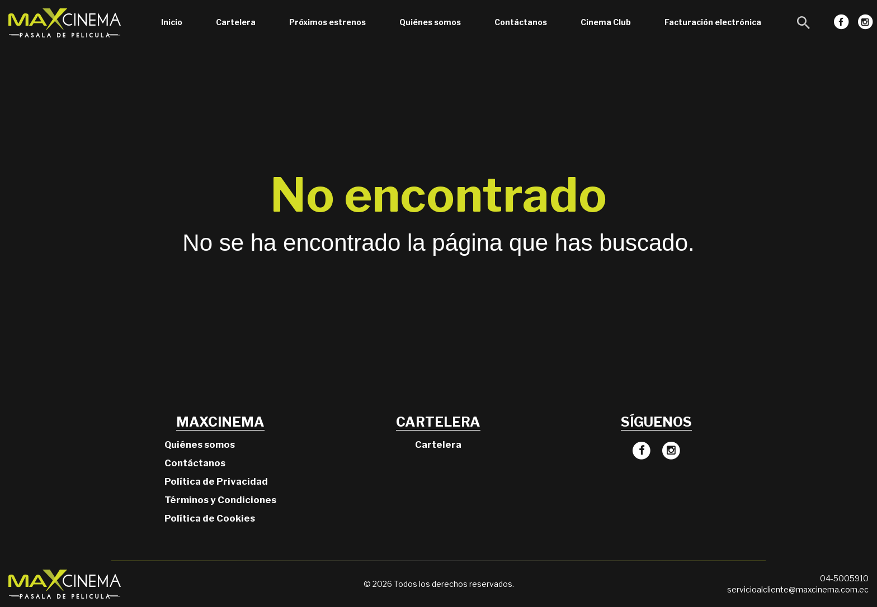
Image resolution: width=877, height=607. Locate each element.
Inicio (171, 22)
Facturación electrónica (712, 22)
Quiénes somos (430, 22)
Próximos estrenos (327, 22)
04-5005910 (844, 578)
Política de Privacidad (216, 481)
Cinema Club (606, 22)
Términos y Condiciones (220, 499)
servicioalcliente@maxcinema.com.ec (798, 589)
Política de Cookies (209, 518)
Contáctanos (520, 22)
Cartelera (236, 22)
